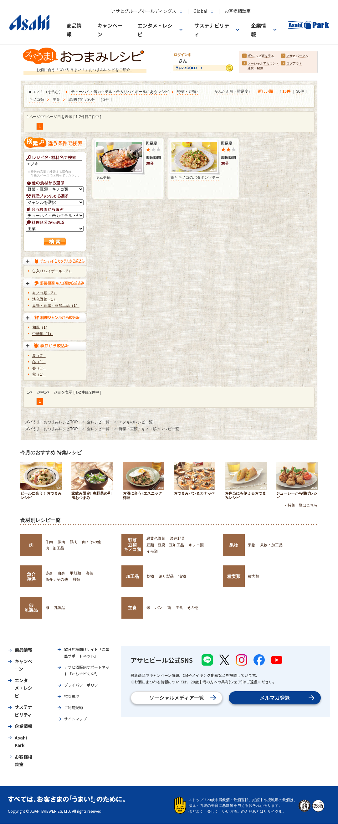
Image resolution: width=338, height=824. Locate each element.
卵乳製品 (31, 607)
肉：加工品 (54, 548)
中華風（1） (42, 334)
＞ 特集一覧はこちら (300, 505)
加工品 (132, 576)
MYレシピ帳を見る (261, 56)
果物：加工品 (271, 545)
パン (158, 607)
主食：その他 (187, 607)
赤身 (49, 573)
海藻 (89, 573)
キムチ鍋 (102, 177)
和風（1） (40, 327)
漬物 (182, 576)
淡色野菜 (177, 538)
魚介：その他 (56, 579)
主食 (132, 607)
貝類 (76, 579)
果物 (233, 545)
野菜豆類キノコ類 (132, 545)
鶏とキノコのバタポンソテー (195, 177)
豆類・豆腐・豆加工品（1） (55, 305)
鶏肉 (73, 542)
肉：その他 (91, 542)
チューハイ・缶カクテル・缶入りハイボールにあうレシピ (120, 92)
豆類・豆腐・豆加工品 (165, 545)
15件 (286, 92)
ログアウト (294, 63)
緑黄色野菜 (155, 538)
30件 (300, 92)
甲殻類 (75, 573)
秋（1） (39, 374)
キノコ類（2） (44, 293)
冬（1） (39, 362)
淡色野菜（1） (44, 299)
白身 (61, 573)
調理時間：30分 (82, 100)
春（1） (39, 368)
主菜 (56, 100)
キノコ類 (196, 545)
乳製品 (59, 607)
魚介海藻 (31, 576)
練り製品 (166, 576)
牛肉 (49, 542)
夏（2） (39, 355)
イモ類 (152, 551)
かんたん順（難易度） (233, 92)
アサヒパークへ (297, 56)
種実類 (233, 576)
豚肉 (61, 542)
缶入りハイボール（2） (52, 271)
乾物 (150, 576)
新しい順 (265, 92)
